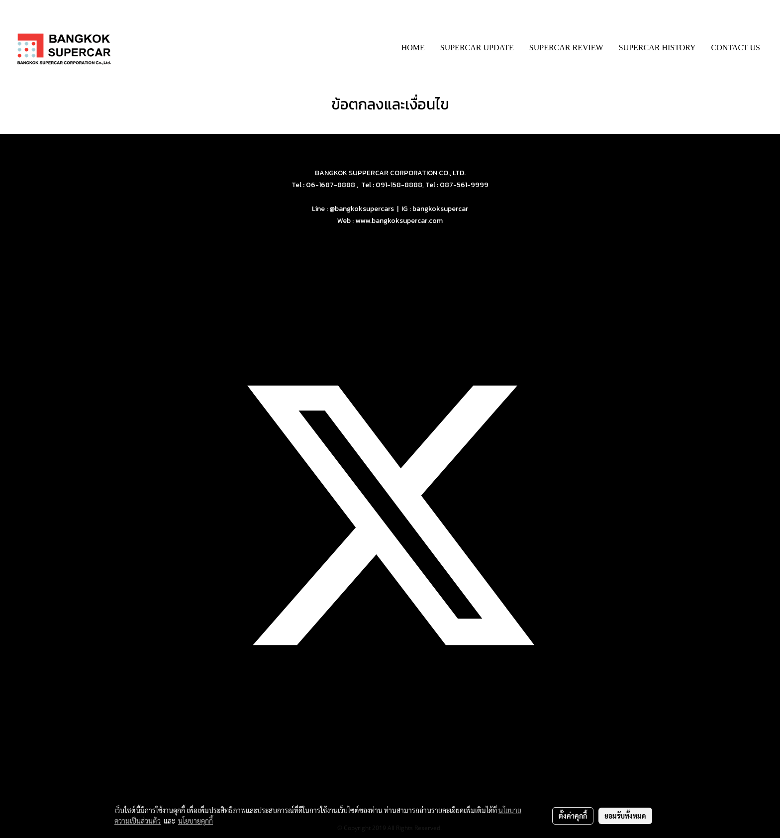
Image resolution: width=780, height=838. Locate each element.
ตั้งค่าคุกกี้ (573, 815)
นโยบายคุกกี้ (195, 820)
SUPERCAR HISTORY (657, 47)
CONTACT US (735, 47)
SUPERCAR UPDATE (477, 47)
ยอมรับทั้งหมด (625, 815)
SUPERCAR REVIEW (566, 47)
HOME (413, 47)
